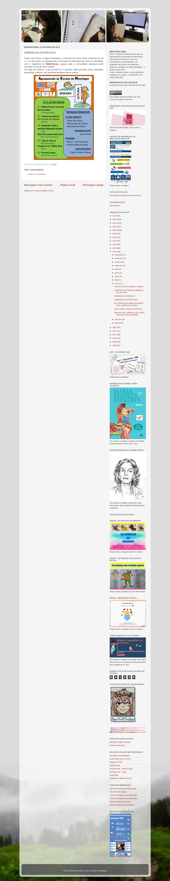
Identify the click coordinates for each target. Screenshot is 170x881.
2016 (114, 244)
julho (117, 269)
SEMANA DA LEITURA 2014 (126, 300)
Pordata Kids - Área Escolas (121, 769)
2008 (114, 345)
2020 (114, 230)
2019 (114, 234)
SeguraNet (114, 775)
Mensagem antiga (93, 185)
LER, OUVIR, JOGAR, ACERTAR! (128, 309)
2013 (114, 327)
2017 (114, 241)
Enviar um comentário (37, 174)
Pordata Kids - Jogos (118, 772)
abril (117, 280)
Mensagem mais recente (38, 185)
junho (117, 273)
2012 (114, 331)
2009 (114, 342)
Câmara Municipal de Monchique (123, 789)
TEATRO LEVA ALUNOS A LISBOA (128, 287)
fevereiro (118, 319)
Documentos (115, 206)
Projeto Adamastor (117, 745)
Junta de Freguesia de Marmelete (123, 795)
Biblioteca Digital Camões (120, 742)
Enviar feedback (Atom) (44, 191)
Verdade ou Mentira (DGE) (121, 778)
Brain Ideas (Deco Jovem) (120, 759)
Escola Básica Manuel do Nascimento (125, 195)
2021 (114, 227)
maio (117, 276)
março (117, 283)
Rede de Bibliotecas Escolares (122, 805)
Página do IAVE (116, 762)
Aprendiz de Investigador (120, 756)
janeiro (118, 323)
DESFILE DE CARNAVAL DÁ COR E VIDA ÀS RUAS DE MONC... (129, 314)
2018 (114, 237)
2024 (114, 216)
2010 (114, 338)
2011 (114, 335)
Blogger (103, 871)
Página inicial (67, 185)
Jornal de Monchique (118, 792)
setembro (119, 266)
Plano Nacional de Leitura (120, 802)
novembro (119, 258)
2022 (114, 223)
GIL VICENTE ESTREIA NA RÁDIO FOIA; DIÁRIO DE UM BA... (128, 304)
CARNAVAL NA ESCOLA (124, 296)
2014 (114, 252)
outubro (118, 262)
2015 (114, 248)
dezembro (119, 255)
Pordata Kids (115, 765)
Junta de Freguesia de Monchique (124, 798)
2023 (114, 219)
